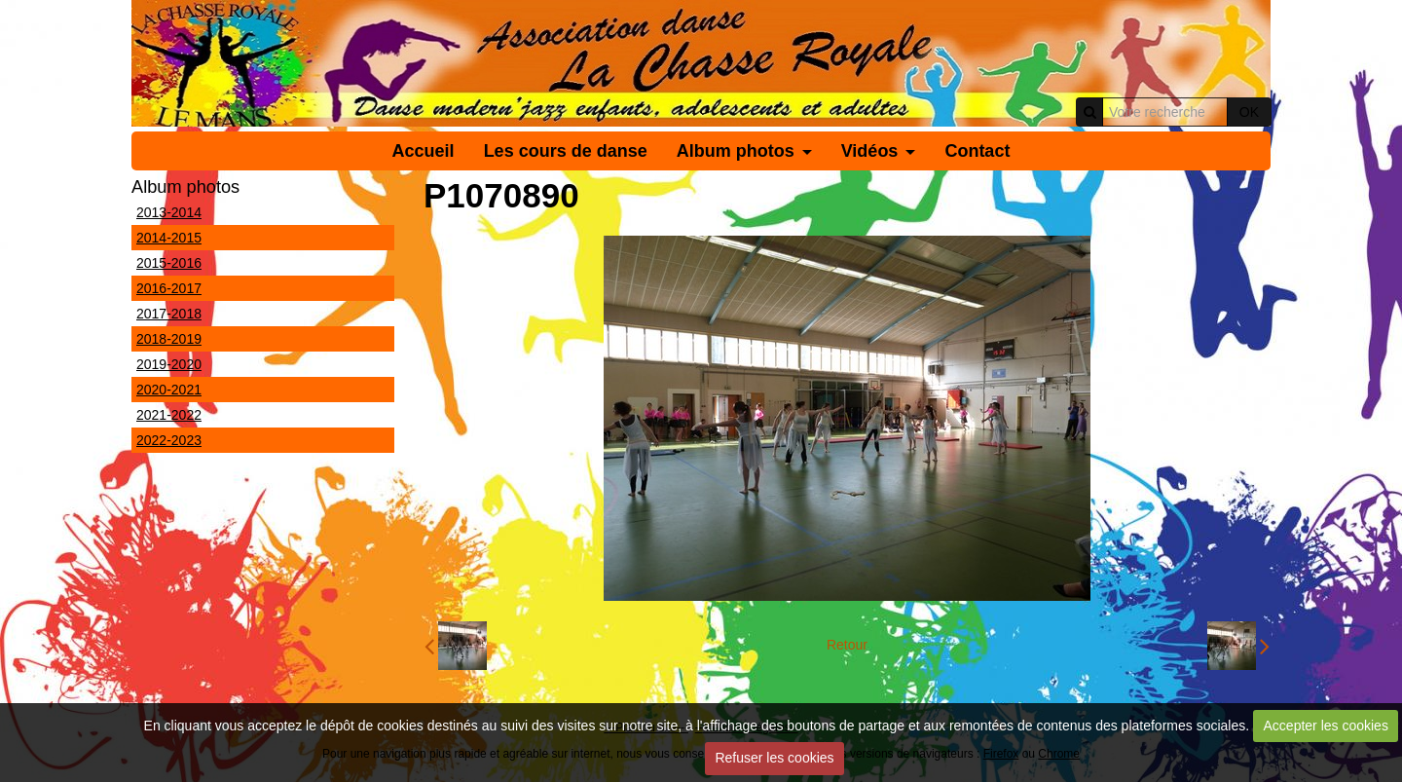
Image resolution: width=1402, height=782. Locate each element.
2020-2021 (169, 389)
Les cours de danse (565, 151)
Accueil (423, 151)
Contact (977, 151)
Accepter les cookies (1326, 725)
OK (1249, 112)
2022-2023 (169, 440)
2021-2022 (169, 415)
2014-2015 (169, 237)
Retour (847, 644)
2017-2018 (169, 313)
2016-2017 (169, 288)
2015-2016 (169, 263)
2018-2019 (169, 339)
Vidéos (870, 151)
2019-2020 (169, 364)
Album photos (735, 151)
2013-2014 (169, 212)
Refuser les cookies (774, 757)
